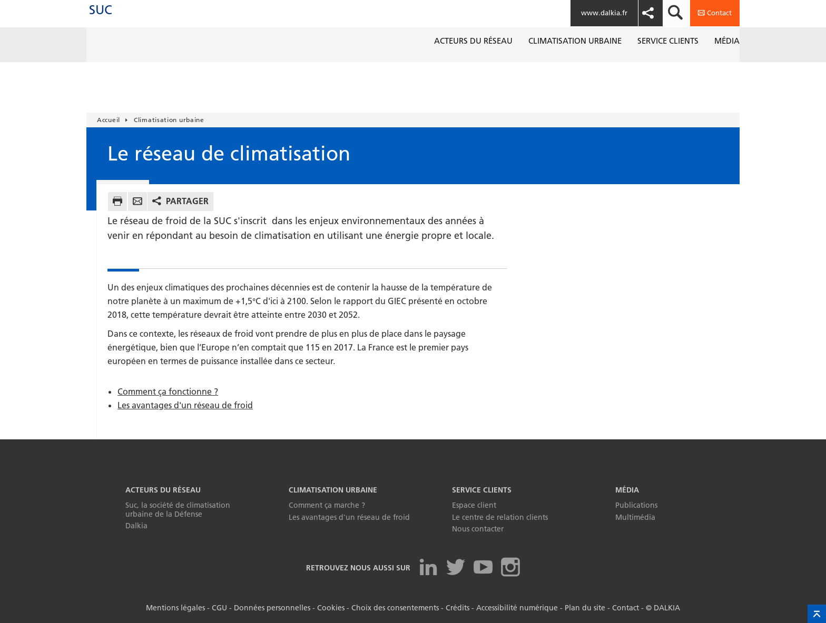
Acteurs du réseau (163, 490)
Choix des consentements (395, 607)
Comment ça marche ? (327, 505)
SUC (116, 20)
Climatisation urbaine (333, 490)
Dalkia (136, 525)
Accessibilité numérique (517, 607)
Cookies (331, 607)
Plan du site (585, 607)
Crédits (457, 607)
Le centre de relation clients (500, 517)
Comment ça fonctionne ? (167, 391)
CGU (219, 607)
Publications (636, 505)
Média (627, 490)
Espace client (474, 505)
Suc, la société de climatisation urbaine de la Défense (177, 509)
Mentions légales (175, 607)
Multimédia (635, 517)
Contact (625, 607)
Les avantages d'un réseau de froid (185, 405)
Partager (187, 201)
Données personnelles (272, 607)
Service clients (482, 490)
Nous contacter (478, 529)
